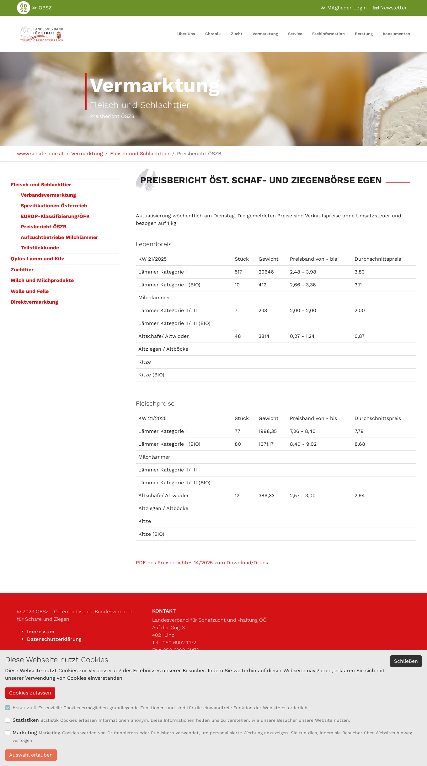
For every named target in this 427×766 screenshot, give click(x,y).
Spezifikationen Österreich (54, 206)
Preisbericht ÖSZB (44, 227)
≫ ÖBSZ (34, 7)
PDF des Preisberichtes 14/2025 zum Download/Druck (203, 563)
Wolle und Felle (30, 291)
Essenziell (25, 707)
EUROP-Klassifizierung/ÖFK (55, 216)
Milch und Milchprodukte (42, 280)
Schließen (406, 661)
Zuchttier (22, 270)
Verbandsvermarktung (48, 195)
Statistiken (26, 720)
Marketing (25, 733)
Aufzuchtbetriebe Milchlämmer (59, 237)
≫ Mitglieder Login (343, 8)
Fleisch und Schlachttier (41, 185)
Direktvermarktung (34, 302)
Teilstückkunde (40, 248)
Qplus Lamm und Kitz (37, 259)
